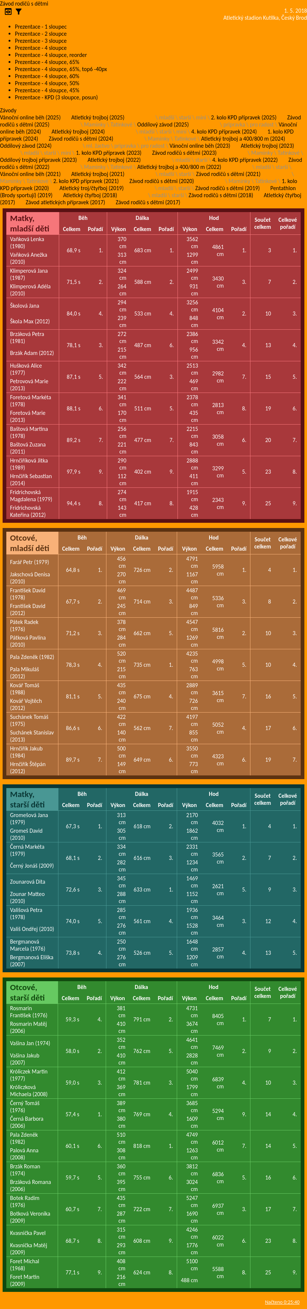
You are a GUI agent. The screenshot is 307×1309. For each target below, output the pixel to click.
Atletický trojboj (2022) (114, 159)
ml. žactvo (98, 145)
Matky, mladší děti (29, 223)
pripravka (234, 124)
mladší (166, 117)
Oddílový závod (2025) (163, 124)
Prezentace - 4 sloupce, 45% (47, 90)
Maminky (95, 124)
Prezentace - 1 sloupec (41, 26)
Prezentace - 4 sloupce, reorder (51, 54)
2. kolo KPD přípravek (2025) (243, 117)
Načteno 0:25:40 (282, 1302)
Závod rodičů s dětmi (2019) (227, 188)
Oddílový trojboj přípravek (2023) (38, 159)
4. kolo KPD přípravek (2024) (224, 131)
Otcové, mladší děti (29, 542)
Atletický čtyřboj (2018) (90, 195)
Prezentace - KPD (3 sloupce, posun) (56, 97)
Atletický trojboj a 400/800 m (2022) (179, 166)
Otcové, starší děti (27, 992)
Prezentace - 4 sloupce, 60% (47, 76)
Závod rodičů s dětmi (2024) (81, 138)
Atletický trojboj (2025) (98, 117)
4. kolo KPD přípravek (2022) (245, 159)
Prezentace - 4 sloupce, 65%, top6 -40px (61, 69)
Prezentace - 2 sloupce (41, 33)
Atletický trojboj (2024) (78, 131)
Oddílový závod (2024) (26, 145)
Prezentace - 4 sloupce (41, 47)
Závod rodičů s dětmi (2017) (148, 202)
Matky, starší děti (27, 799)
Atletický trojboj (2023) (267, 145)
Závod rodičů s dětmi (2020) (161, 181)
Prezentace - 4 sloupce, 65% (47, 61)
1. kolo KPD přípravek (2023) (108, 152)
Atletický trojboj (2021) (98, 173)
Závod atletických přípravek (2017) (65, 202)
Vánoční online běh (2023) (200, 145)
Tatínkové (121, 124)
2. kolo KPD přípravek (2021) (86, 181)
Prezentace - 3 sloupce (41, 40)
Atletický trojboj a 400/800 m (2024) (243, 138)
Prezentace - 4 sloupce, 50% (47, 83)
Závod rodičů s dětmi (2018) (221, 195)
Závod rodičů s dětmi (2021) (228, 173)
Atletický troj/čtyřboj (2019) (92, 188)
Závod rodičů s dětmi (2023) (184, 152)
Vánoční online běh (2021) (30, 173)
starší (185, 117)
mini (201, 117)
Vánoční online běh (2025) (30, 117)
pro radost (262, 124)
